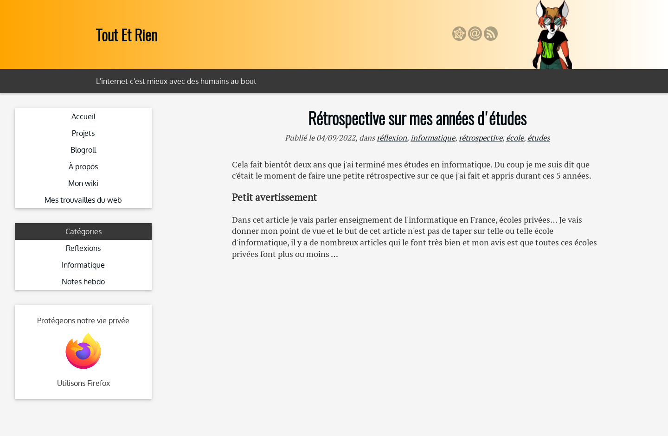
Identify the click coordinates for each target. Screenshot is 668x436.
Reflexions (83, 248)
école (515, 138)
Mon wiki (83, 183)
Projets (83, 133)
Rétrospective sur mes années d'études (417, 118)
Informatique (83, 264)
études (538, 138)
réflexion (392, 138)
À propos (83, 166)
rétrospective (480, 138)
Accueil (83, 116)
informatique (433, 138)
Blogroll (83, 149)
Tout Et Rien (126, 34)
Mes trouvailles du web (83, 200)
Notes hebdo (83, 281)
